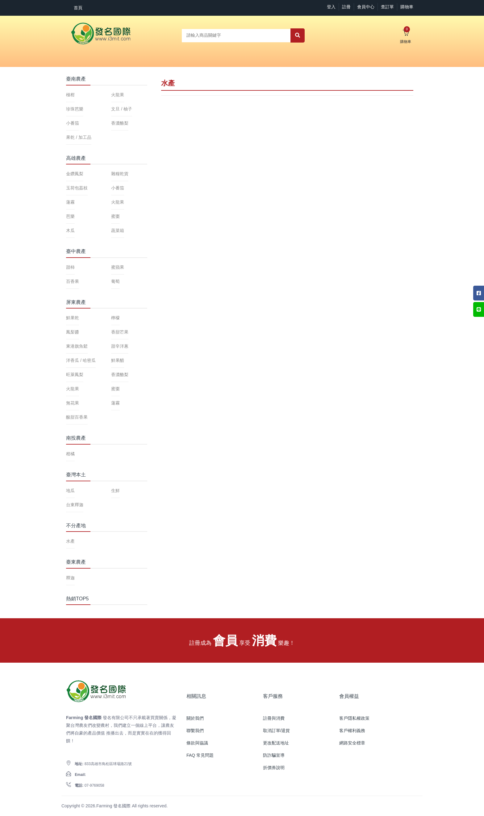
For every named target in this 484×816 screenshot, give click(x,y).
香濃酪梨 (119, 123)
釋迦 (70, 577)
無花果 (72, 402)
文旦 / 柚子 (121, 108)
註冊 (346, 6)
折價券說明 (274, 767)
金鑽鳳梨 (74, 173)
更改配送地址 (276, 742)
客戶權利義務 (352, 730)
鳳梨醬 (72, 331)
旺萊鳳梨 (74, 374)
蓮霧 (70, 202)
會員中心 (365, 6)
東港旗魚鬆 (77, 346)
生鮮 (115, 490)
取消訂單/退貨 (276, 730)
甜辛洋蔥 (119, 346)
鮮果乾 (72, 317)
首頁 (78, 7)
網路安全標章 (352, 742)
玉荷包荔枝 (77, 187)
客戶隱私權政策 (354, 718)
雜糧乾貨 (119, 173)
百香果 (72, 281)
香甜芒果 (119, 331)
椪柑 (70, 94)
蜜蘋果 (117, 267)
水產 (70, 541)
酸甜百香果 (77, 417)
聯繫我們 (195, 730)
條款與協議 (197, 742)
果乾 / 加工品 (78, 137)
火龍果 (117, 94)
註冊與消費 (274, 718)
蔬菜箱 (117, 230)
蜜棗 (115, 216)
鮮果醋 (117, 360)
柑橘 (70, 453)
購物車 (406, 6)
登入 (331, 6)
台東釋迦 (74, 504)
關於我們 (195, 718)
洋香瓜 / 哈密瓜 (81, 360)
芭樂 (70, 216)
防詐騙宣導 (274, 755)
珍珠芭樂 (74, 108)
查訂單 (387, 6)
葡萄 (115, 281)
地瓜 (70, 490)
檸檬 (115, 317)
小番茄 (72, 123)
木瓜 (70, 230)
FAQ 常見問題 (200, 755)
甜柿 (70, 267)
